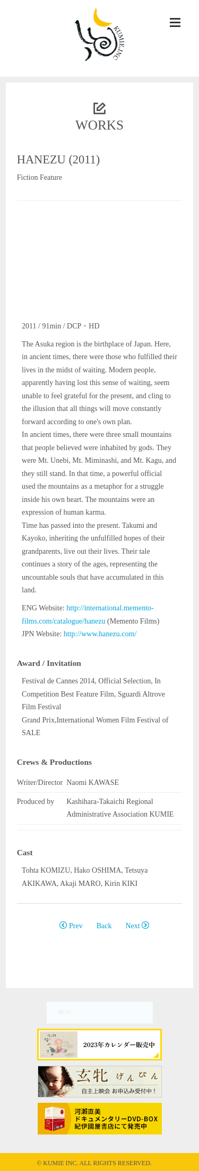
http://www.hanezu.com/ (100, 634)
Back (104, 926)
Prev (70, 926)
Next (137, 926)
